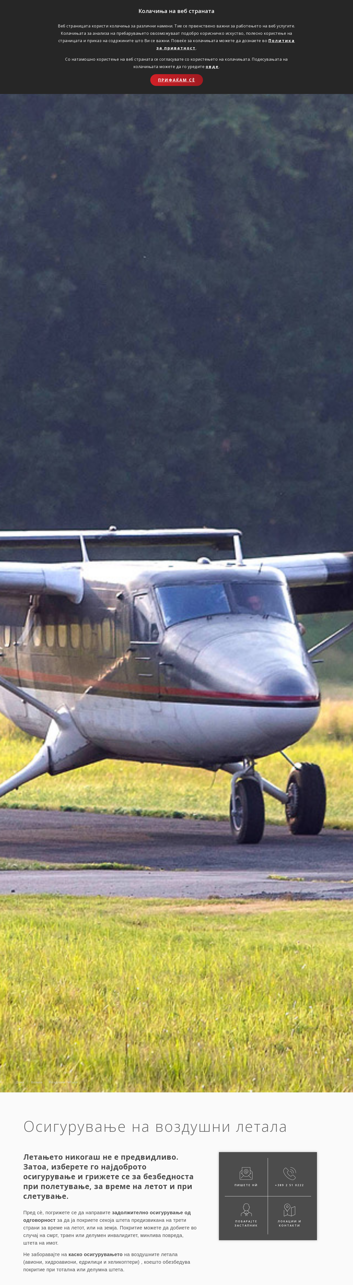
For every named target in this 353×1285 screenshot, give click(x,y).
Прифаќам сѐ (176, 80)
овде (212, 66)
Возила (36, 1082)
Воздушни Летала (63, 1082)
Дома (20, 1082)
